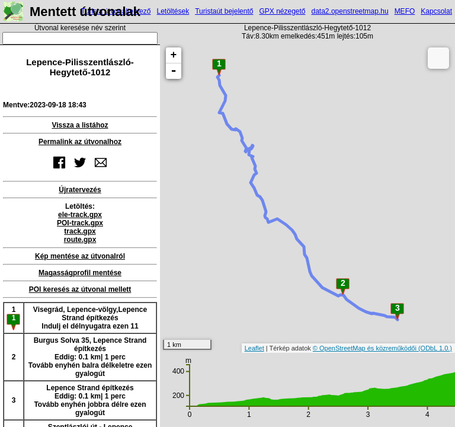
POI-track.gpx (80, 223)
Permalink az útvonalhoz (80, 142)
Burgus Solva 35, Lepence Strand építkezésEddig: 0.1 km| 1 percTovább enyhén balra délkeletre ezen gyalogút (90, 357)
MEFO (405, 11)
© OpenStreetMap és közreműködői (365, 348)
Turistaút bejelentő (224, 11)
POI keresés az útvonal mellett (80, 289)
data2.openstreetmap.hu (350, 11)
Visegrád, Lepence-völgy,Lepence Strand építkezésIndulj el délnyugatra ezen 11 (90, 317)
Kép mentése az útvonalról (80, 256)
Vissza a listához (80, 125)
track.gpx (79, 231)
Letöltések (172, 11)
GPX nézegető (282, 11)
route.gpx (80, 239)
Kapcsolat (436, 11)
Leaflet (254, 348)
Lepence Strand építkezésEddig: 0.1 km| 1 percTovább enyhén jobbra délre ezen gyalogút (90, 400)
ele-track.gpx (80, 215)
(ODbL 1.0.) (435, 348)
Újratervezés (80, 190)
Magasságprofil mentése (80, 273)
